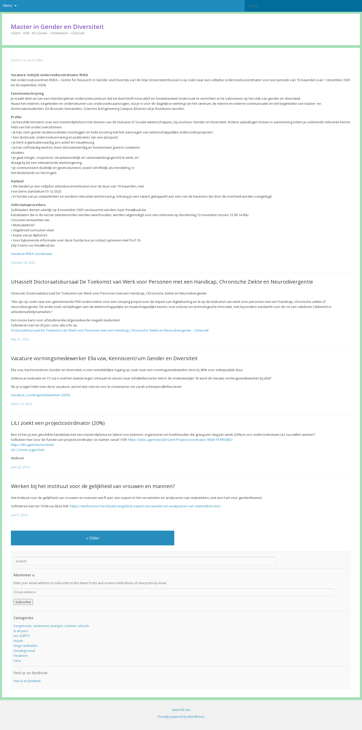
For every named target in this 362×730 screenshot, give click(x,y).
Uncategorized (24, 651)
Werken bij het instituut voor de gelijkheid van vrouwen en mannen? (93, 486)
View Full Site (181, 710)
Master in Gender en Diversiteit (57, 26)
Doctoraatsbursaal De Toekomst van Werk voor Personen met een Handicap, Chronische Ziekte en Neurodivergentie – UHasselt (110, 330)
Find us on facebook (30, 672)
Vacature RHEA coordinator (32, 253)
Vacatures (20, 655)
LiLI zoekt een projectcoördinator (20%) (58, 423)
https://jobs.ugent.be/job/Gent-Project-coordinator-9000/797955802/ (180, 439)
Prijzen (18, 641)
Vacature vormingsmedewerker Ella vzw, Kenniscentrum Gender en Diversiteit (104, 358)
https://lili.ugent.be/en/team (32, 444)
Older (92, 538)
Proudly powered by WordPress (181, 717)
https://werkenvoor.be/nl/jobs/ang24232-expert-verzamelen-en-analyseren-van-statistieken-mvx (145, 506)
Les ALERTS (21, 636)
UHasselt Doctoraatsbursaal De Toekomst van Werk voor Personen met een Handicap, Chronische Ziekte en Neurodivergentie (162, 281)
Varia (17, 660)
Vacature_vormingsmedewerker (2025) (40, 395)
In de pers (20, 631)
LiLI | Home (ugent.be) (27, 449)
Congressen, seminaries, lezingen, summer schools (51, 626)
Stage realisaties (25, 646)
